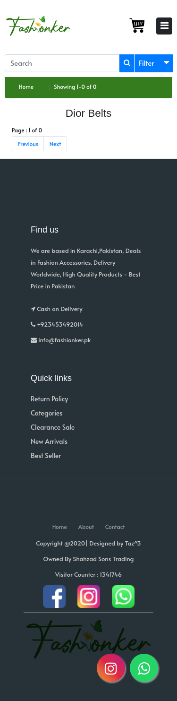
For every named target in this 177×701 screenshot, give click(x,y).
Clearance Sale (53, 427)
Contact (115, 526)
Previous (27, 143)
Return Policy (49, 398)
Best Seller (46, 455)
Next (55, 143)
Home (26, 86)
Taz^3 (133, 543)
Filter (146, 63)
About (86, 526)
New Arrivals (49, 441)
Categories (46, 412)
